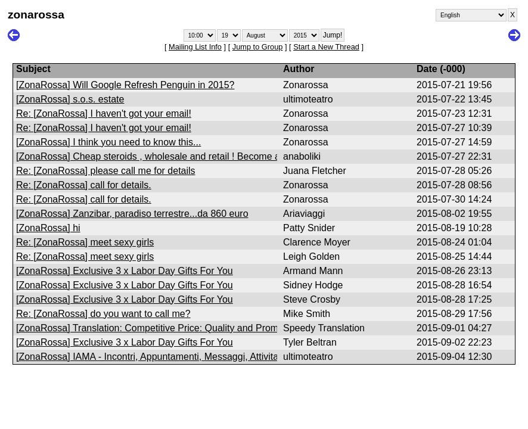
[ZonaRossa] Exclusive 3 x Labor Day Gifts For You (124, 271)
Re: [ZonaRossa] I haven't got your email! (103, 113)
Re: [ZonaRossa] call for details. (83, 185)
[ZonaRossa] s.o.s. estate (70, 99)
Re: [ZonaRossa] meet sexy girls (85, 242)
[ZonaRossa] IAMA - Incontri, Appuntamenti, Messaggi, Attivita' (148, 357)
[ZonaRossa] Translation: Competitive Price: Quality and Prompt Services (170, 328)
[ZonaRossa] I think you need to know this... (108, 142)
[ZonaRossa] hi (48, 228)
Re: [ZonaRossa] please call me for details (105, 171)
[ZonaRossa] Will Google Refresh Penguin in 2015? (125, 85)
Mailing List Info (195, 46)
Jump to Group (257, 46)
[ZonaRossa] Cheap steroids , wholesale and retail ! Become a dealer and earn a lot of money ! (216, 156)
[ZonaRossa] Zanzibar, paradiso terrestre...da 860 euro (132, 214)
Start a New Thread (326, 46)
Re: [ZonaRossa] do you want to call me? (103, 314)
